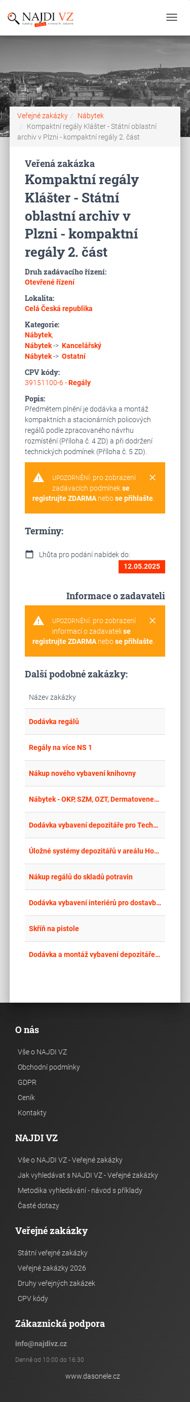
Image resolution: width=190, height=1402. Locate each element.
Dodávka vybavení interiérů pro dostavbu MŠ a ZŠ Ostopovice (95, 903)
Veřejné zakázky (42, 116)
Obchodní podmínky (49, 1067)
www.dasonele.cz (92, 1376)
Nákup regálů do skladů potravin (81, 877)
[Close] (152, 478)
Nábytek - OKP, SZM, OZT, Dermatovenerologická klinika (95, 799)
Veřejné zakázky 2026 (52, 1268)
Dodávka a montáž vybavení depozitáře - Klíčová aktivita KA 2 (95, 954)
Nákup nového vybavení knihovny (82, 773)
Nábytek (91, 116)
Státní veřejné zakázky (53, 1253)
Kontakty (32, 1113)
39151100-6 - (58, 383)
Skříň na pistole (54, 929)
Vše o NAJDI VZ (42, 1052)
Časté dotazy (38, 1206)
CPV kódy (33, 1298)
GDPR (27, 1082)
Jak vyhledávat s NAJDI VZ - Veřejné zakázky (88, 1175)
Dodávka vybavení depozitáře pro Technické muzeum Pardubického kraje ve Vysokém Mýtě (95, 825)
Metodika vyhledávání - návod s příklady (80, 1190)
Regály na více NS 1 (60, 747)
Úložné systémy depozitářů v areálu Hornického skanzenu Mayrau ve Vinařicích (95, 851)
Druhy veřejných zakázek (56, 1283)
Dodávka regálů (54, 721)
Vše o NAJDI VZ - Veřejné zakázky (70, 1160)
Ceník (26, 1097)
